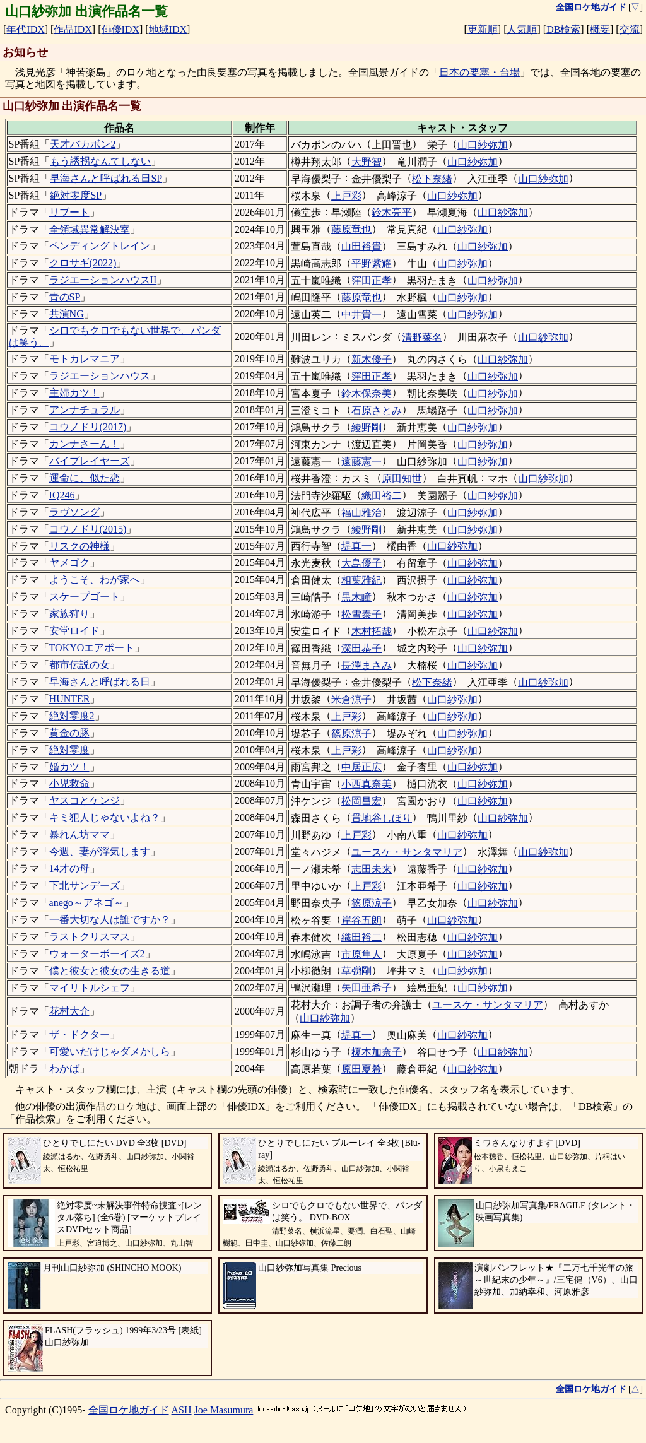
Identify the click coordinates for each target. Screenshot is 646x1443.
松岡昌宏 (361, 801)
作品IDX (72, 29)
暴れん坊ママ (79, 834)
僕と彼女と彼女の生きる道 (109, 970)
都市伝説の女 (79, 664)
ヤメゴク (69, 562)
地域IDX (168, 29)
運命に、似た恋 (84, 478)
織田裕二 (381, 495)
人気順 (522, 29)
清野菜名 (422, 337)
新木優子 (371, 359)
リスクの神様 (79, 546)
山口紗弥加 (482, 144)
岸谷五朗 (361, 920)
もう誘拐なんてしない (100, 161)
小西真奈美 (366, 784)
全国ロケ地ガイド (128, 1410)
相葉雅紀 (361, 580)
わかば (64, 1068)
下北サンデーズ (84, 885)
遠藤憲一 (361, 461)
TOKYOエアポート (92, 647)
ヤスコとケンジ (84, 800)
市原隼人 (361, 954)
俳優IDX (120, 29)
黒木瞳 (356, 597)
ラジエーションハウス (99, 375)
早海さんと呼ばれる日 (99, 681)
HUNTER (69, 698)
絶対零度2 (72, 715)
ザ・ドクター (79, 1034)
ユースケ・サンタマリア (406, 852)
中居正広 (361, 767)
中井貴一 (361, 314)
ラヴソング (74, 512)
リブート (69, 212)
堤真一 (356, 546)
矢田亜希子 (366, 987)
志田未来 (371, 869)
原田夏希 (361, 1069)
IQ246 (62, 495)
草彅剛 (356, 970)
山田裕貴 (361, 246)
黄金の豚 (69, 732)
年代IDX (25, 29)
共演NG (66, 314)
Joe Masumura (224, 1410)
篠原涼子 (351, 733)
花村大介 (69, 1011)
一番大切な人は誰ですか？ (109, 919)
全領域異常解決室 (89, 229)
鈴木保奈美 (366, 393)
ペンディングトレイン (99, 245)
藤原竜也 (351, 229)
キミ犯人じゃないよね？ (104, 817)
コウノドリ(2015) (88, 529)
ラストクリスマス (89, 936)
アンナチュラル (84, 409)
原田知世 (402, 478)
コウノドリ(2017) (88, 426)
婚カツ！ (69, 767)
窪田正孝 (371, 280)
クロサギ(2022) (83, 262)
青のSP (65, 297)
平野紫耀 (371, 263)
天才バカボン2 (82, 144)
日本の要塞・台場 (479, 72)
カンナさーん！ (84, 444)
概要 (600, 29)
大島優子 (361, 563)
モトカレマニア (84, 358)
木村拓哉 (371, 631)
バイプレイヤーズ (89, 461)
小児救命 (69, 783)
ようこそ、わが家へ (94, 579)
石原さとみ (376, 410)
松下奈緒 (432, 179)
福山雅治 (361, 512)
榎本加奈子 (376, 1052)
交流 (630, 29)
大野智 (366, 161)
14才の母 (69, 868)
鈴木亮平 (392, 212)
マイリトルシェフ (89, 987)
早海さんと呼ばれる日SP (106, 178)
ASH (182, 1410)
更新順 (482, 29)
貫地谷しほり (381, 818)
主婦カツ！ (74, 392)
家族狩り (69, 613)
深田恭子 (361, 648)
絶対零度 (69, 750)
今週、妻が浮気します (99, 851)
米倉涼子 (351, 699)
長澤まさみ (366, 665)
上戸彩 (346, 196)
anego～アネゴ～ (86, 902)
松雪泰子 (361, 614)
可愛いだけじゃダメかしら (109, 1051)
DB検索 (563, 29)
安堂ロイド (74, 630)
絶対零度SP (76, 195)
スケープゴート (84, 596)
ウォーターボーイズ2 (97, 953)
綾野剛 (366, 427)
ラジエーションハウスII (103, 279)
